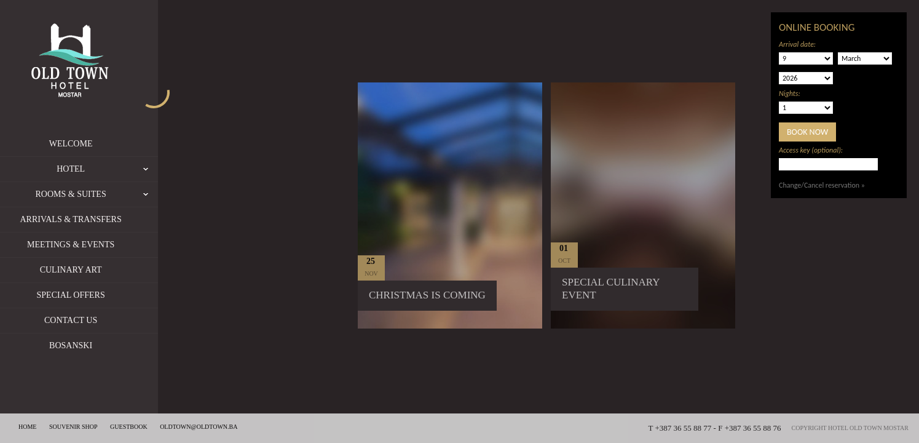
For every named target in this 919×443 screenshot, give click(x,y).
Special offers (87, 295)
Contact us (86, 320)
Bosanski (86, 345)
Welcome (87, 143)
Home (27, 426)
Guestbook (129, 426)
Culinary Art (87, 269)
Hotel (123, 169)
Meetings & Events (86, 244)
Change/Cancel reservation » (822, 185)
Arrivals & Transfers (87, 219)
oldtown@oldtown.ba (198, 426)
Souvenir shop (73, 426)
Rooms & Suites (113, 194)
